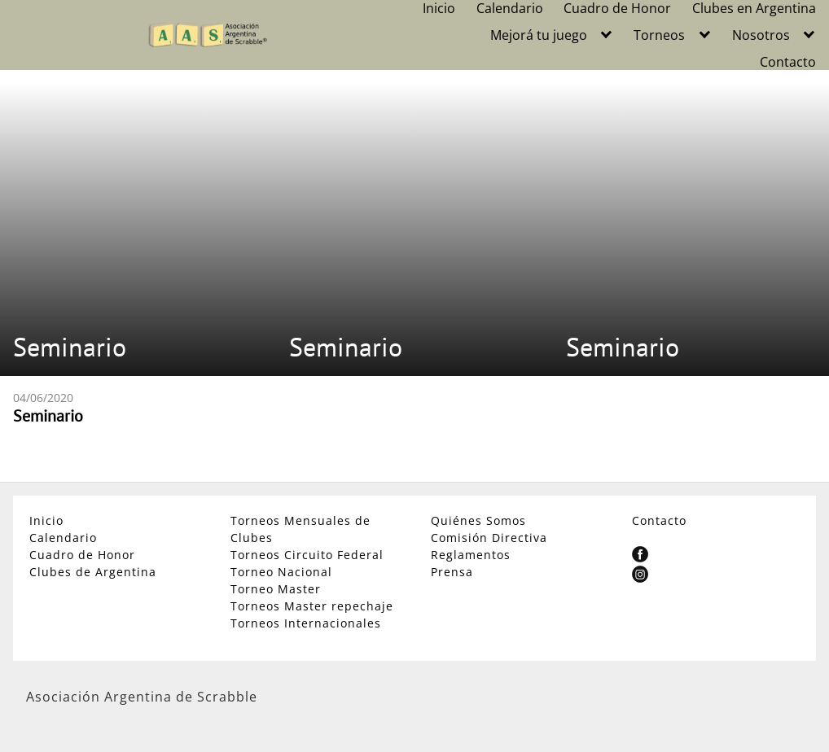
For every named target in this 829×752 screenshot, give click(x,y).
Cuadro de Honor (617, 8)
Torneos (659, 35)
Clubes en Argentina (754, 8)
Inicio (439, 8)
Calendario (509, 8)
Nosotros (761, 35)
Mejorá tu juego (538, 35)
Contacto (788, 62)
